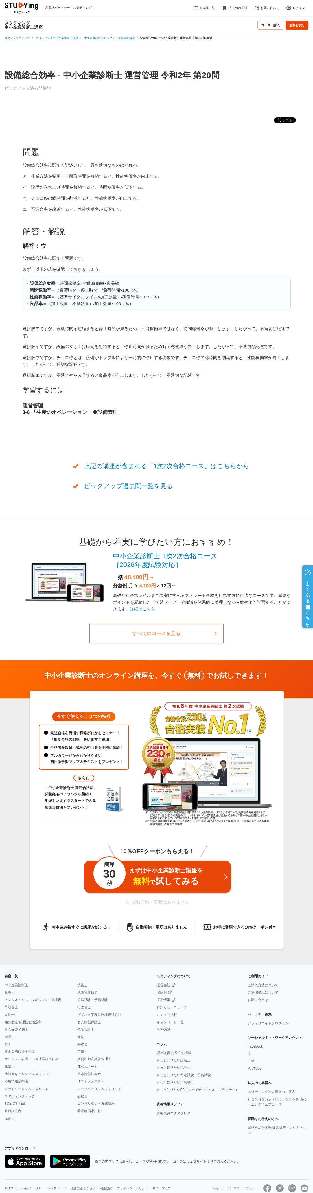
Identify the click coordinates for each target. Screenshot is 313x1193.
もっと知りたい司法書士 (175, 1082)
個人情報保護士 (89, 1022)
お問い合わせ (266, 8)
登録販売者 (13, 1111)
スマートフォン (244, 1188)
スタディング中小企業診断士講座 (24, 25)
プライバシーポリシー (132, 1188)
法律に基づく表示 (83, 1188)
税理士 (10, 1037)
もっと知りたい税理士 (174, 1067)
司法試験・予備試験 (92, 1000)
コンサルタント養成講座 (96, 1104)
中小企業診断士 (16, 985)
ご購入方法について (263, 985)
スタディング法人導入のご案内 (271, 1092)
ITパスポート (87, 1067)
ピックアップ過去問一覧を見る (128, 485)
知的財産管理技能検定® (23, 1022)
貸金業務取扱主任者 (20, 1052)
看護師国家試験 (89, 1111)
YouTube (254, 1069)
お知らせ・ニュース (172, 1007)
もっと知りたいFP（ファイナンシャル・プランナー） (198, 1090)
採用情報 (163, 1000)
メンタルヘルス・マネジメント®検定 (33, 1000)
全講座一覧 (203, 8)
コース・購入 (270, 25)
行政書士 (84, 1007)
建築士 (10, 1067)
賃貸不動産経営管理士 (94, 1059)
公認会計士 (85, 1029)
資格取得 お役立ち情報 (174, 1053)
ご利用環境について (263, 992)
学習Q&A (164, 1029)
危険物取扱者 (87, 992)
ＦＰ (8, 1044)
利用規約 (106, 1188)
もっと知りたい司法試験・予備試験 (184, 1075)
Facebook (255, 1046)
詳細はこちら (142, 609)
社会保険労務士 (16, 1029)
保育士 (10, 1119)
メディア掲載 (167, 1015)
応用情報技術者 (16, 1081)
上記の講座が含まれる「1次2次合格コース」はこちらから (166, 465)
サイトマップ (161, 1188)
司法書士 (11, 1007)
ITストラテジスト (90, 1081)
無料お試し (297, 25)
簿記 (80, 1037)
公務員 (82, 1096)
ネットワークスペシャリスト (27, 1089)
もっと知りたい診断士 (174, 1060)
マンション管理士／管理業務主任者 (32, 1059)
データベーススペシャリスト (99, 1089)
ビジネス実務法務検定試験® (99, 1015)
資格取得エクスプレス (174, 1113)
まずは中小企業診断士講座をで (148, 875)
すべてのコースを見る (156, 633)
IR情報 (162, 992)
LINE (251, 1061)
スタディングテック (20, 1096)
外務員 (82, 1044)
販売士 (10, 992)
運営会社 (163, 985)
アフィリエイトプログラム (268, 1023)
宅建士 (82, 1052)
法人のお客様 (234, 8)
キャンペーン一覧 (170, 1022)
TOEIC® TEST (16, 1104)
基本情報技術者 (89, 1074)
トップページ (56, 1188)
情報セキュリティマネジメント (28, 1074)
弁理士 (10, 1015)
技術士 (82, 985)
